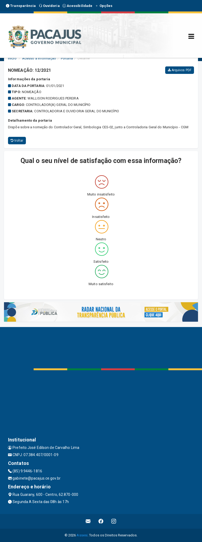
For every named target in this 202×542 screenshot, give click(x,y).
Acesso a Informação (39, 58)
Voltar (17, 140)
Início (12, 58)
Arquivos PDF (179, 70)
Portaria (67, 58)
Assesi (82, 535)
